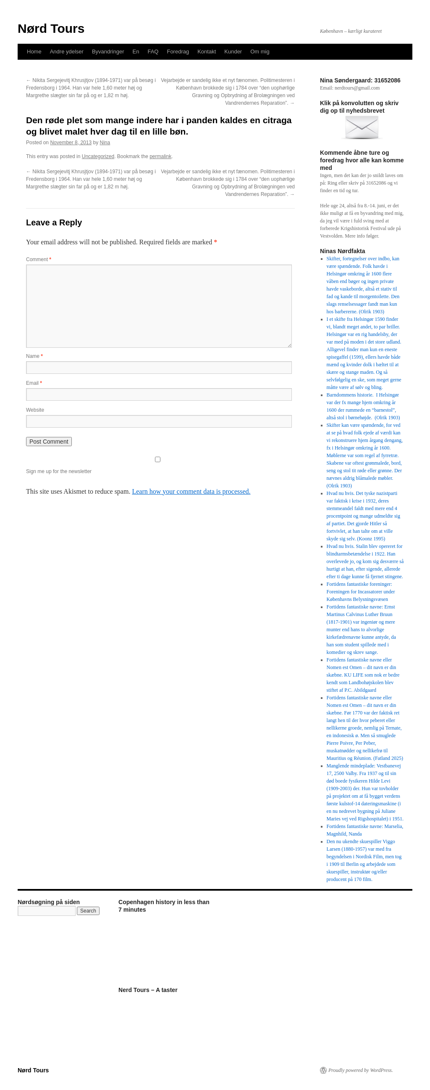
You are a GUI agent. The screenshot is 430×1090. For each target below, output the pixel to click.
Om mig (260, 51)
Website (35, 410)
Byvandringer (108, 51)
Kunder (233, 51)
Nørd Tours (51, 28)
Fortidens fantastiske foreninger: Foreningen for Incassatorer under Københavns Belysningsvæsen (361, 591)
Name (34, 356)
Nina (105, 143)
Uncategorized (98, 156)
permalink (160, 156)
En (136, 51)
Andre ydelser (67, 51)
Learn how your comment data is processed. (191, 491)
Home (34, 51)
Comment (38, 259)
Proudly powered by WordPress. (360, 1070)
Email (34, 383)
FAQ (152, 51)
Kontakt (206, 51)
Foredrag (178, 51)
